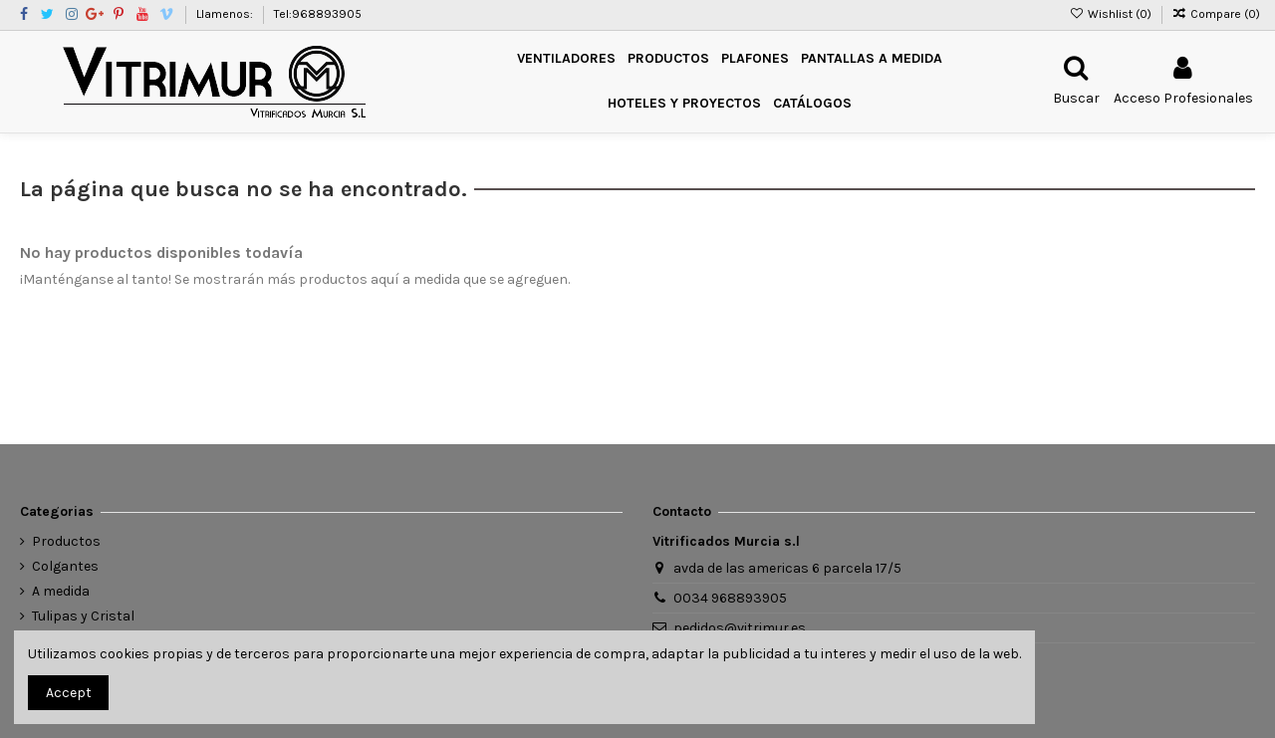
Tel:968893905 (318, 14)
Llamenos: (226, 14)
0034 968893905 (730, 598)
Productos (66, 541)
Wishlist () (1111, 14)
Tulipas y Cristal (83, 616)
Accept (69, 692)
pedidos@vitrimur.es (739, 627)
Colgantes (65, 566)
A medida (61, 591)
